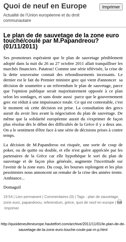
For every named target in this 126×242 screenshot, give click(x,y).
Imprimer (111, 6)
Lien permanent (28, 197)
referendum (53, 202)
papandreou (32, 202)
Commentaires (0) (59, 197)
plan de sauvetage (103, 197)
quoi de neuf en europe (95, 202)
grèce (69, 202)
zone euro (11, 202)
